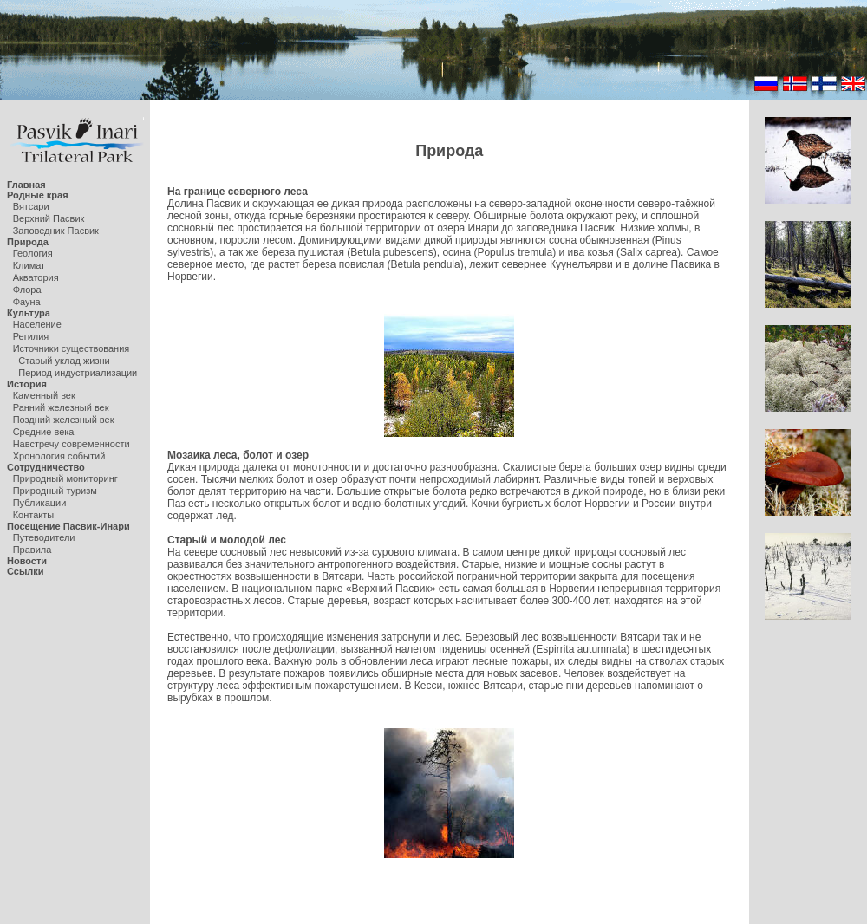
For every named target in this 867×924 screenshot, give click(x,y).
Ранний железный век (61, 407)
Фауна (27, 301)
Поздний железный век (63, 419)
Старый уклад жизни (63, 360)
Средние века (44, 431)
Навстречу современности (71, 444)
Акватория (36, 277)
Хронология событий (59, 456)
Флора (27, 289)
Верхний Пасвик (49, 218)
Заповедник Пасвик (56, 230)
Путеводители (44, 537)
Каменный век (44, 395)
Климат (29, 265)
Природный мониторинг (65, 478)
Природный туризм (55, 490)
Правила (32, 549)
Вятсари (31, 206)
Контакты (34, 515)
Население (37, 324)
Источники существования (71, 348)
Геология (33, 253)
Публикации (40, 503)
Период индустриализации (77, 373)
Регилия (31, 336)
